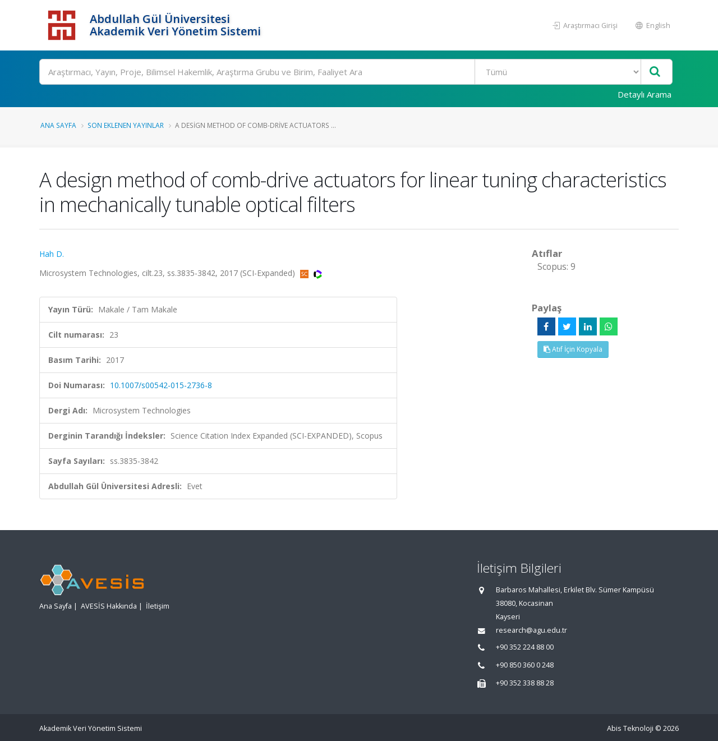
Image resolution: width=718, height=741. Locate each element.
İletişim (157, 606)
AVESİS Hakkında (109, 606)
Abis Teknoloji (630, 728)
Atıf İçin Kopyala (573, 349)
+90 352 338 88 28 (525, 683)
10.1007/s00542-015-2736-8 (161, 385)
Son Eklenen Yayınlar (126, 125)
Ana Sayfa (58, 125)
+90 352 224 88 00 (525, 647)
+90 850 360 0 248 (525, 665)
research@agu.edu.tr (531, 630)
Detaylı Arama (644, 94)
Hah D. (51, 253)
